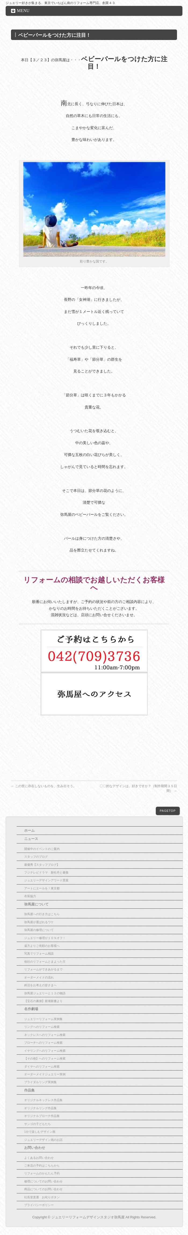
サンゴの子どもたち (37, 1124)
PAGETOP (168, 810)
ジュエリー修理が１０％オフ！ (45, 938)
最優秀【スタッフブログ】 (42, 864)
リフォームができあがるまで (43, 969)
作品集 (29, 1090)
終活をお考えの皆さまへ (40, 985)
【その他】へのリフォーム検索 (45, 1058)
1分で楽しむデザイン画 (39, 1131)
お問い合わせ (34, 1148)
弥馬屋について (36, 904)
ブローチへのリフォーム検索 (43, 1042)
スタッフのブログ (36, 856)
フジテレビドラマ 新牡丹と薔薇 (46, 872)
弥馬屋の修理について (39, 929)
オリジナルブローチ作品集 (42, 1115)
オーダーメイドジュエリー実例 (45, 1074)
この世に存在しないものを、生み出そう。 (43, 786)
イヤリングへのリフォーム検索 (45, 1050)
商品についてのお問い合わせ (43, 1189)
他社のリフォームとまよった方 (45, 961)
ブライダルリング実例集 (40, 1082)
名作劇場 (31, 1009)
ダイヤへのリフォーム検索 (42, 1066)
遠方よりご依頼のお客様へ (42, 945)
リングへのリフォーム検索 (42, 1026)
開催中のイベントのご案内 (42, 848)
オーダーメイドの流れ (39, 977)
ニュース (31, 839)
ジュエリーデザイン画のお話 (43, 1139)
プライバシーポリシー (39, 1205)
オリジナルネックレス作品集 (43, 1100)
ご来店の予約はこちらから (42, 1165)
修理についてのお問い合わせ (43, 1181)
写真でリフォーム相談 (39, 953)
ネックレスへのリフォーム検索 (45, 1034)
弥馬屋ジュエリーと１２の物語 (45, 993)
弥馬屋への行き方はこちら (42, 914)
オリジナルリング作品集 (40, 1108)
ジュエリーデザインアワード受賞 (46, 880)
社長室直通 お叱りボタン (42, 1197)
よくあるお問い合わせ (39, 1157)
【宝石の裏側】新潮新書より (43, 1001)
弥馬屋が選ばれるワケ (39, 922)
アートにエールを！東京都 (42, 888)
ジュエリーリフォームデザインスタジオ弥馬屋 (88, 1217)
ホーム (29, 830)
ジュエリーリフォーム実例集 (43, 1019)
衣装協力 (30, 896)
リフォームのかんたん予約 (42, 1173)
